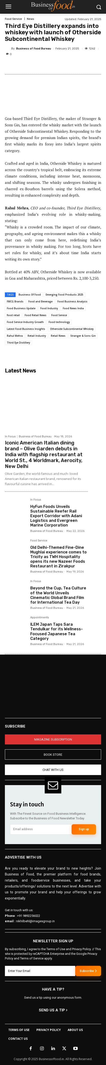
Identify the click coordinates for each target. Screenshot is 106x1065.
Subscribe (88, 970)
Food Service (13, 19)
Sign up (84, 829)
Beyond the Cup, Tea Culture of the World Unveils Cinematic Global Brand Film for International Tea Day (58, 595)
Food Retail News (35, 315)
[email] (41, 829)
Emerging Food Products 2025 (64, 294)
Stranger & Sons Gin (83, 335)
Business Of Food (30, 294)
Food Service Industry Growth (25, 322)
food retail (13, 315)
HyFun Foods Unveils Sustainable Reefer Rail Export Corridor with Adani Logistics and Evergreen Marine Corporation (56, 516)
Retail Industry (37, 335)
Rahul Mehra (15, 335)
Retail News (58, 335)
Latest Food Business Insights (26, 329)
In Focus (10, 436)
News (30, 19)
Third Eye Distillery (18, 342)
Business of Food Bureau (33, 48)
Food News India (73, 308)
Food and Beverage (40, 301)
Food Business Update (21, 308)
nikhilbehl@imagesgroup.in (35, 921)
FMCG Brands (15, 301)
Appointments (39, 617)
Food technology (59, 322)
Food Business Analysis (72, 301)
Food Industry (49, 308)
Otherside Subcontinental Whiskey (72, 329)
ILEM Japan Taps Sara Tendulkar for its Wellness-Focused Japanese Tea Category (56, 631)
